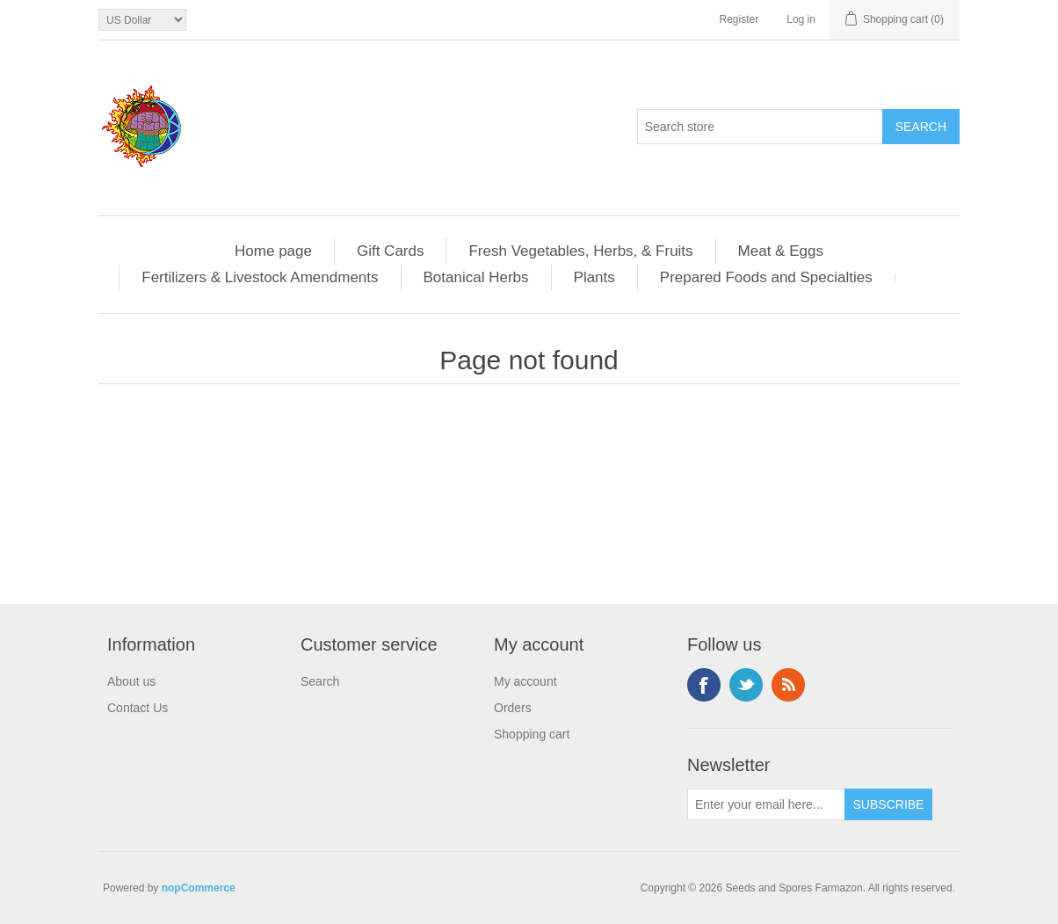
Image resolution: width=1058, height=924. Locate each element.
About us (131, 681)
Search (320, 681)
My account (525, 681)
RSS (788, 685)
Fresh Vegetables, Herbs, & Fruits (580, 251)
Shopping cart (531, 734)
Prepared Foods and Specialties (766, 277)
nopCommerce (199, 888)
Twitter (746, 685)
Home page (273, 251)
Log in (800, 19)
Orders (513, 708)
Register (739, 19)
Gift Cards (390, 251)
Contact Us (137, 708)
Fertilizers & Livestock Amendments (259, 277)
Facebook (704, 685)
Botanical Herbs (476, 277)
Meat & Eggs (780, 251)
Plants (594, 277)
